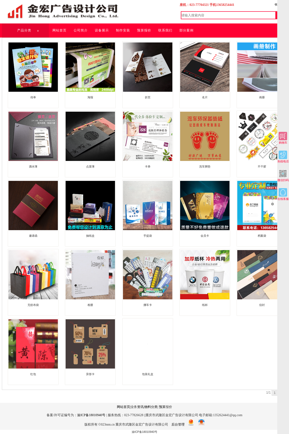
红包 (33, 374)
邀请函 (33, 235)
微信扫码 (283, 175)
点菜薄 (90, 166)
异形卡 (90, 374)
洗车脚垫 (204, 166)
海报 (90, 97)
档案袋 (262, 235)
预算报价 (144, 30)
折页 (147, 97)
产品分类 (28, 30)
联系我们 (165, 30)
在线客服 (283, 194)
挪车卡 (147, 305)
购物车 (283, 138)
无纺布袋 (33, 305)
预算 (162, 407)
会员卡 (205, 235)
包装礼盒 (147, 374)
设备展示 (102, 30)
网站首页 (59, 30)
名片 (205, 97)
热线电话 (283, 157)
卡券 (147, 166)
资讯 (140, 407)
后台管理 (178, 424)
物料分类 (151, 407)
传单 (33, 97)
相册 (90, 305)
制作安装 (123, 30)
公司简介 (81, 30)
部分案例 (186, 30)
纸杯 (205, 305)
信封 (262, 305)
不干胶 (262, 166)
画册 (262, 97)
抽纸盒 (90, 235)
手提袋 (147, 235)
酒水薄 (33, 166)
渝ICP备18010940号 (91, 415)
